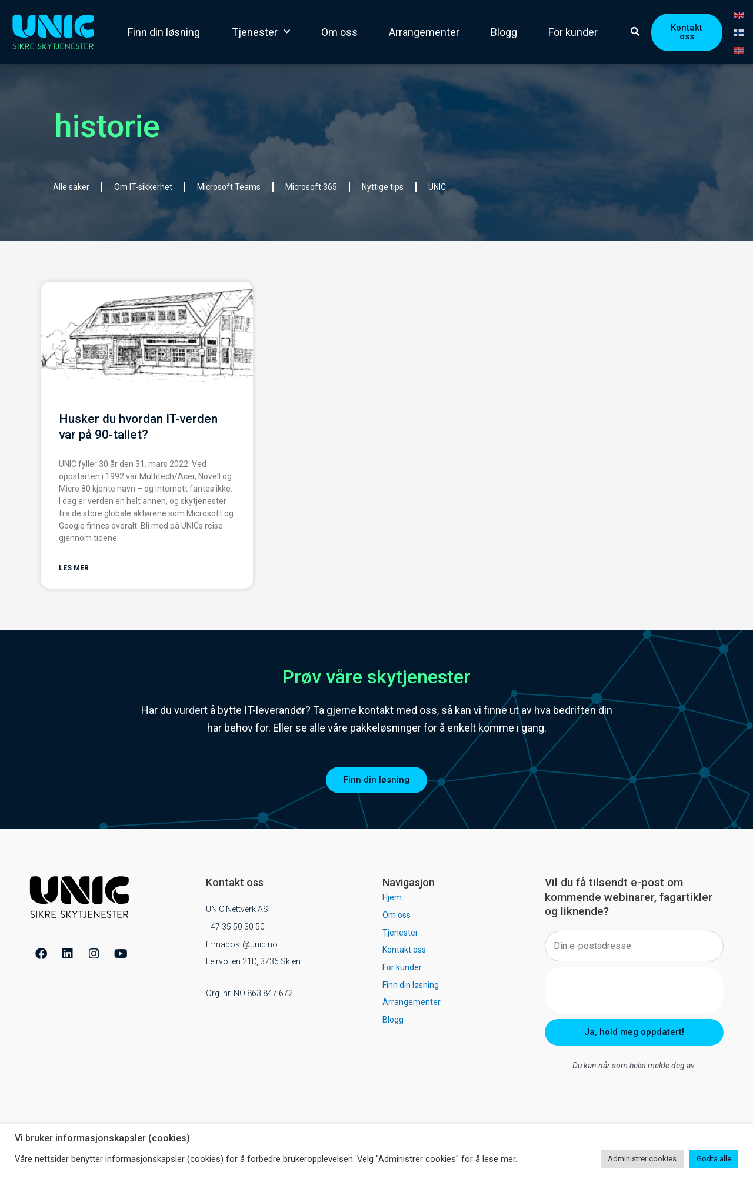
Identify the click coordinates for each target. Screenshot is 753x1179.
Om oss (339, 32)
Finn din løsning (164, 32)
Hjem (392, 898)
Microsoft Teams (229, 187)
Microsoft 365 (311, 187)
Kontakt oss (404, 951)
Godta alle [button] (714, 1158)
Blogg (504, 32)
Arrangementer (424, 32)
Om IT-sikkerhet (143, 187)
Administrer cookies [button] (642, 1158)
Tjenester (261, 32)
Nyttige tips (383, 187)
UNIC (437, 187)
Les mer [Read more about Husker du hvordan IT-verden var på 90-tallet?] (74, 569)
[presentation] (634, 991)
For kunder (573, 32)
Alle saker (71, 187)
